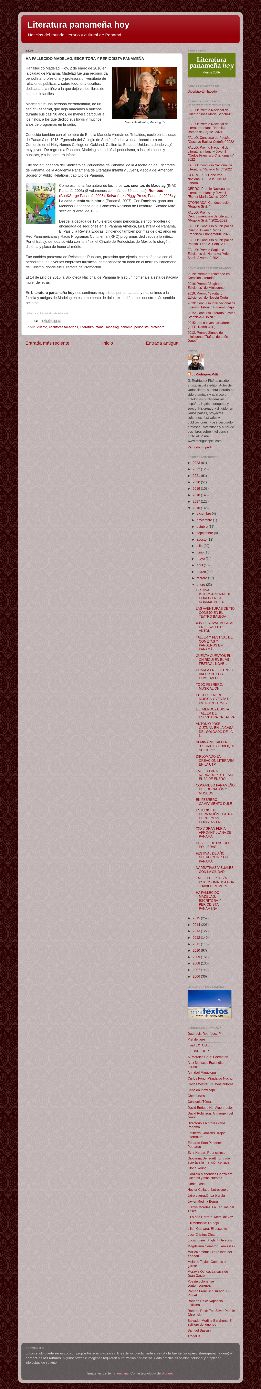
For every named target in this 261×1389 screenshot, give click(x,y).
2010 (197, 950)
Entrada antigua (162, 343)
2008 (197, 963)
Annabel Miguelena (202, 1072)
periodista (141, 327)
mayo (201, 558)
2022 (197, 469)
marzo (202, 572)
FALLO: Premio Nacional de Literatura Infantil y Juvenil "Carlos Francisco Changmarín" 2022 (211, 153)
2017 (197, 501)
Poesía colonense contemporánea (201, 1283)
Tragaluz (194, 1336)
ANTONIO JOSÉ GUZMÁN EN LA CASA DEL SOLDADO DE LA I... (214, 729)
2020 (197, 482)
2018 (197, 495)
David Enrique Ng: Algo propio (210, 1107)
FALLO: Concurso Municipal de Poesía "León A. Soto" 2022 (210, 242)
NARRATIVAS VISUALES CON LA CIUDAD (214, 869)
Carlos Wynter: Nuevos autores (210, 1084)
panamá (127, 327)
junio (201, 552)
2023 (197, 463)
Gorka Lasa (196, 1184)
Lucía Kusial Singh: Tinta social (210, 1240)
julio (200, 546)
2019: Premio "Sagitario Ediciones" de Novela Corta (208, 295)
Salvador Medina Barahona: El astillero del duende (210, 1322)
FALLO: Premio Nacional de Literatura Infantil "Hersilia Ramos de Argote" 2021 (208, 128)
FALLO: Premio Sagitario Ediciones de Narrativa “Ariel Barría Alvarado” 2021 (208, 254)
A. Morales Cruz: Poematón (208, 1057)
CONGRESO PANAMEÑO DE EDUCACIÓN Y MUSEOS (215, 789)
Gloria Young (197, 1168)
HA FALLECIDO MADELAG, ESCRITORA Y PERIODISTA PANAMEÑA (208, 900)
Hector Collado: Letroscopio (208, 1189)
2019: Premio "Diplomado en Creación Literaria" (209, 276)
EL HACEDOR (198, 1051)
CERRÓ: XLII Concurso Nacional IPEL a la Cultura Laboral (207, 179)
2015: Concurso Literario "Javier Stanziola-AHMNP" (211, 315)
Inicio (107, 343)
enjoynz (123, 1373)
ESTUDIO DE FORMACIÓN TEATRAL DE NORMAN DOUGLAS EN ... (215, 816)
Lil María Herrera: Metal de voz (210, 1217)
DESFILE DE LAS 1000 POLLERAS (213, 845)
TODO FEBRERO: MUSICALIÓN (209, 686)
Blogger (167, 1373)
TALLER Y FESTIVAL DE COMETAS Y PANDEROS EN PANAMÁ (214, 643)
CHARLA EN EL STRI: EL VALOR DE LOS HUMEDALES (214, 674)
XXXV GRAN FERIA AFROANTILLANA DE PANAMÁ (213, 832)
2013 (197, 931)
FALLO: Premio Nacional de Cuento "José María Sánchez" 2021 (210, 114)
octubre (203, 526)
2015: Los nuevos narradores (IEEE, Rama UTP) (209, 324)
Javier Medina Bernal (203, 1201)
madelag (112, 327)
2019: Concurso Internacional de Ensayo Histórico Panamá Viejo (211, 305)
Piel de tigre (196, 1039)
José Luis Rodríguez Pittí (206, 1033)
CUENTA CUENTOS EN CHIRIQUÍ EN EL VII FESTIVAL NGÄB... (213, 659)
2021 (197, 475)
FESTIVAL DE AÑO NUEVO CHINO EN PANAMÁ (212, 857)
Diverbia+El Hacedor (203, 91)
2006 (197, 976)
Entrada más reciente (47, 343)
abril (200, 565)
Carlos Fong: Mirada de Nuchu (210, 1078)
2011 (197, 944)
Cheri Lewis (196, 1096)
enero (201, 584)
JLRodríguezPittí (205, 374)
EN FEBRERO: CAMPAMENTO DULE (214, 801)
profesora (157, 327)
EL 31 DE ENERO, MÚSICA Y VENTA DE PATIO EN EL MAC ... (213, 699)
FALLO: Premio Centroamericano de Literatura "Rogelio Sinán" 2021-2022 (210, 216)
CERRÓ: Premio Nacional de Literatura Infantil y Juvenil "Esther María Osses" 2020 (209, 192)
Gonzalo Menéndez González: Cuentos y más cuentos (210, 1176)
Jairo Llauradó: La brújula (206, 1195)
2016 (197, 508)
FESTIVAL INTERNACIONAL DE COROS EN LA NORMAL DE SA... (213, 596)
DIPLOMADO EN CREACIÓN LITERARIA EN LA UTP (215, 760)
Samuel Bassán (199, 1330)
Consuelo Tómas (200, 1101)
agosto (202, 539)
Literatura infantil (92, 327)
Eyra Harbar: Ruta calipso (206, 1152)
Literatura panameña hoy (78, 24)
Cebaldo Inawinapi (201, 1090)
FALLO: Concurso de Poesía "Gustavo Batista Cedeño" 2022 (211, 139)
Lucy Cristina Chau (202, 1234)
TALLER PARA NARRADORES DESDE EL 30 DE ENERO (215, 775)
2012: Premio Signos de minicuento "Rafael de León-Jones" (208, 336)
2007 (197, 970)
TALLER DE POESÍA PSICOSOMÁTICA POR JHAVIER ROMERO (215, 882)
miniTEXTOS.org (200, 1045)
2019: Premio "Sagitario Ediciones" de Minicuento (206, 285)
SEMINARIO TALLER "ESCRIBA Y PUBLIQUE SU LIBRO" (215, 746)
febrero (202, 578)
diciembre (204, 513)
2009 (197, 957)
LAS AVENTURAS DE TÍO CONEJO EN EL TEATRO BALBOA (215, 612)
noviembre (205, 520)
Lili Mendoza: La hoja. (204, 1223)
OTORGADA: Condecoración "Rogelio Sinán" (209, 204)
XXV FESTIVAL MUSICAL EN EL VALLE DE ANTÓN (215, 627)
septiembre (205, 533)
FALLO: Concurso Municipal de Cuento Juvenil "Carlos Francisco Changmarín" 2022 (210, 230)
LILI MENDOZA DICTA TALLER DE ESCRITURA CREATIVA (215, 713)
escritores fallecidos (63, 327)
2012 (197, 937)
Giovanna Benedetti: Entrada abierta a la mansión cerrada (209, 1160)
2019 (197, 488)
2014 (197, 924)
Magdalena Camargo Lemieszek (211, 1246)
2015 (197, 918)
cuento (42, 327)
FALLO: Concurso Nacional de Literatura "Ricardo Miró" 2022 (210, 167)
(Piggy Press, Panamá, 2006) (140, 196)
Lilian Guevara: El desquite (207, 1228)
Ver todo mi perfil (200, 447)
